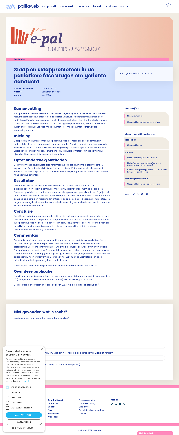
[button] (24, 428)
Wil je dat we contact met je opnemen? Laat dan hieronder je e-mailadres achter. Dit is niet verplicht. (64, 352)
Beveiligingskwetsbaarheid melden (91, 412)
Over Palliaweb (55, 400)
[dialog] (24, 389)
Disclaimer (84, 406)
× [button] (42, 349)
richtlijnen (111, 6)
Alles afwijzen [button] (24, 422)
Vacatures (53, 413)
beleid (97, 6)
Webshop (53, 416)
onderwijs (83, 6)
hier (95, 284)
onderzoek (67, 6)
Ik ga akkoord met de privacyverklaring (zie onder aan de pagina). (48, 364)
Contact (52, 406)
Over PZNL (53, 403)
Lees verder (25, 381)
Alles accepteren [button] (23, 415)
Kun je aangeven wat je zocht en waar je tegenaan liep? (41, 318)
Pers (50, 410)
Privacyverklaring (87, 400)
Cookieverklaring (87, 403)
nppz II (124, 6)
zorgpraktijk (49, 6)
